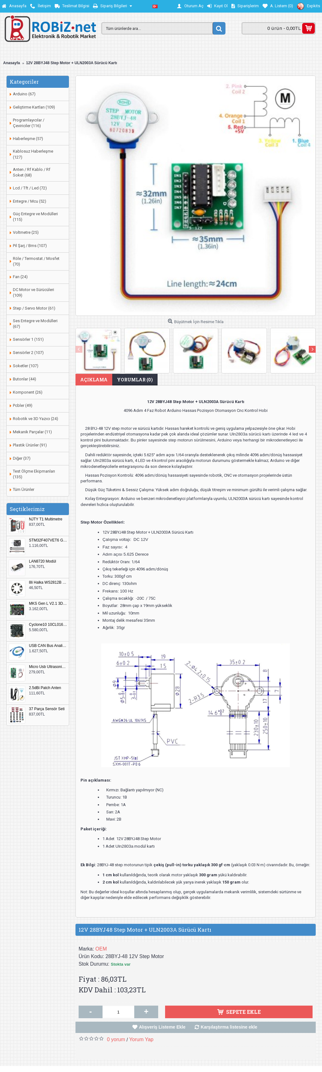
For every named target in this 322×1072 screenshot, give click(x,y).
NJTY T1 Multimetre (45, 519)
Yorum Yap (141, 1039)
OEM (101, 948)
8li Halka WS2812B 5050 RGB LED (48, 583)
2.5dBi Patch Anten (45, 688)
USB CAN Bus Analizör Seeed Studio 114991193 (48, 646)
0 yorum (116, 1039)
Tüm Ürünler (23, 489)
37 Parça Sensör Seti (46, 709)
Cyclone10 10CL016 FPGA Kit (48, 625)
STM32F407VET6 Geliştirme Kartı (48, 540)
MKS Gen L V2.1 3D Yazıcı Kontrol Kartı (48, 604)
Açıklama (94, 380)
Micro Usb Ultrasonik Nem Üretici (48, 667)
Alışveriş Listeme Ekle (162, 1027)
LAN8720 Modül (42, 561)
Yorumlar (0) (135, 380)
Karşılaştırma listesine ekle (229, 1027)
